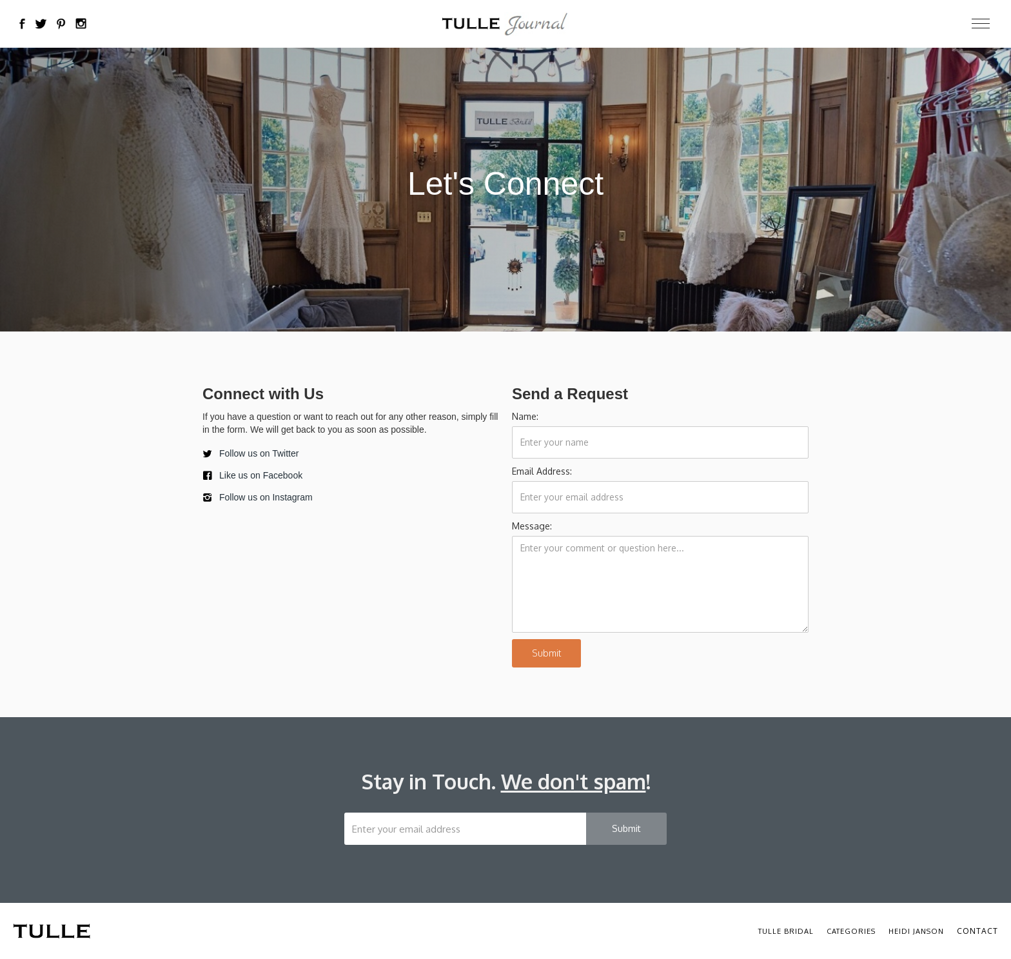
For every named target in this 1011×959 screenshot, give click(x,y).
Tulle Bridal (786, 931)
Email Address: (542, 471)
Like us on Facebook (260, 475)
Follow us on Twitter (259, 453)
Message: (532, 525)
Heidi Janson (916, 931)
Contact (977, 931)
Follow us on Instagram (266, 497)
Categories (851, 931)
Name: (525, 416)
